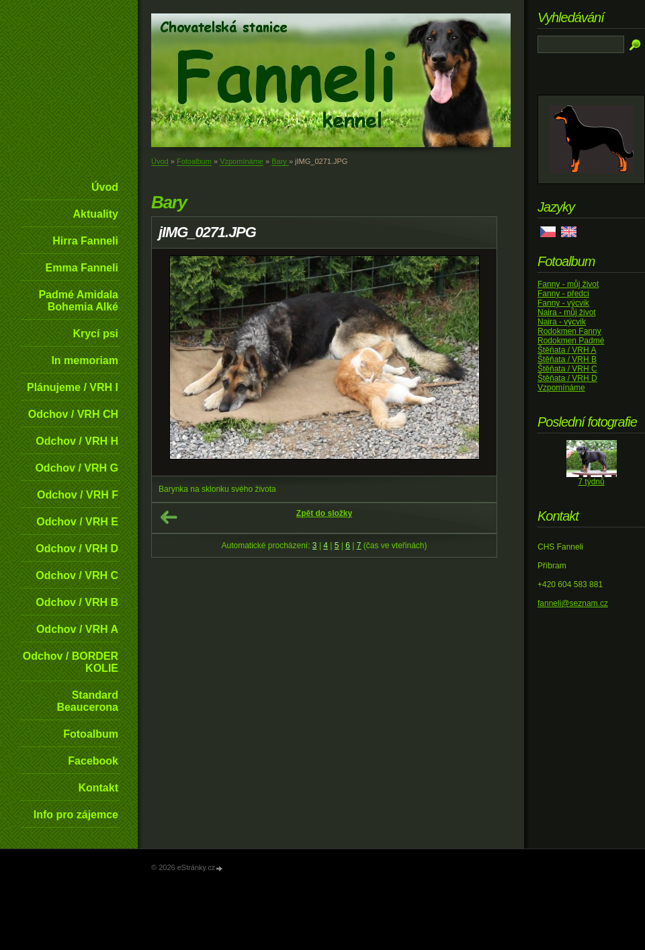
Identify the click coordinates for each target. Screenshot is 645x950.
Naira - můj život (567, 312)
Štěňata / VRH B (567, 359)
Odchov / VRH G (76, 468)
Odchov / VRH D (77, 548)
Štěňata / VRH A (567, 350)
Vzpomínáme (241, 161)
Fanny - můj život (568, 284)
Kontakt (98, 787)
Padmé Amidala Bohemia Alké (78, 300)
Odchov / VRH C (77, 575)
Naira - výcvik (562, 322)
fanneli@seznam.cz (573, 603)
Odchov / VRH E (77, 521)
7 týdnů (591, 481)
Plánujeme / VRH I (72, 387)
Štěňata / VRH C (567, 369)
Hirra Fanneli (85, 241)
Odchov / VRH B (77, 602)
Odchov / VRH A (77, 629)
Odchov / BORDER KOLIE (70, 662)
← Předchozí (169, 517)
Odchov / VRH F (77, 495)
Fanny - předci (563, 293)
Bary (280, 161)
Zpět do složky (324, 513)
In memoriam (84, 360)
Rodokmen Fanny (569, 331)
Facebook (93, 761)
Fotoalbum (90, 734)
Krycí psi (95, 333)
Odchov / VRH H (77, 441)
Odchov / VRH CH (73, 414)
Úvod (104, 187)
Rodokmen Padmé (571, 340)
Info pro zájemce (76, 814)
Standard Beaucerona (87, 701)
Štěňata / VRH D (567, 378)
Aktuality (95, 214)
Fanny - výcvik (563, 303)
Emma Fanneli (82, 267)
